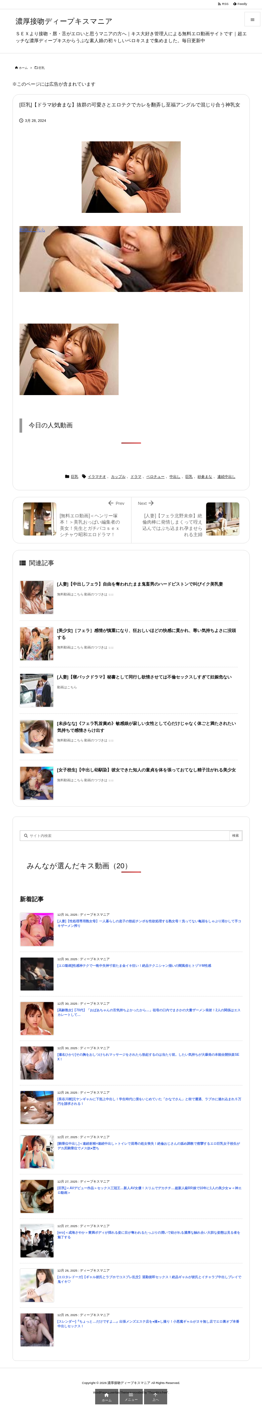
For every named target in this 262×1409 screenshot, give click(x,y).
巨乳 (42, 68)
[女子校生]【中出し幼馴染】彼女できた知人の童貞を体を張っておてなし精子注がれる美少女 (146, 769)
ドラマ (136, 476)
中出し (174, 476)
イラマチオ (97, 476)
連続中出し (226, 476)
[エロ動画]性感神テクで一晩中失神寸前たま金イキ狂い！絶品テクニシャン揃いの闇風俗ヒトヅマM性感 (134, 965)
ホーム (23, 68)
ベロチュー (155, 476)
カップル (118, 476)
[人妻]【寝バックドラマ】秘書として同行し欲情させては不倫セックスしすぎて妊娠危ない (144, 677)
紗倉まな (205, 476)
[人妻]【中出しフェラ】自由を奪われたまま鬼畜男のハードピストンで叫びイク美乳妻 (140, 584)
